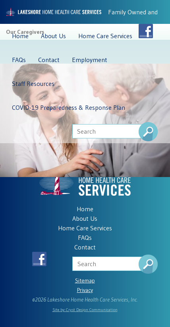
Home (20, 36)
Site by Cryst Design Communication (85, 309)
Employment (89, 60)
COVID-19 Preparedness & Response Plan (68, 107)
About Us (53, 36)
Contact (49, 60)
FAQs (19, 60)
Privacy (85, 290)
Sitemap (85, 280)
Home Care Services (105, 36)
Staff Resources (33, 84)
